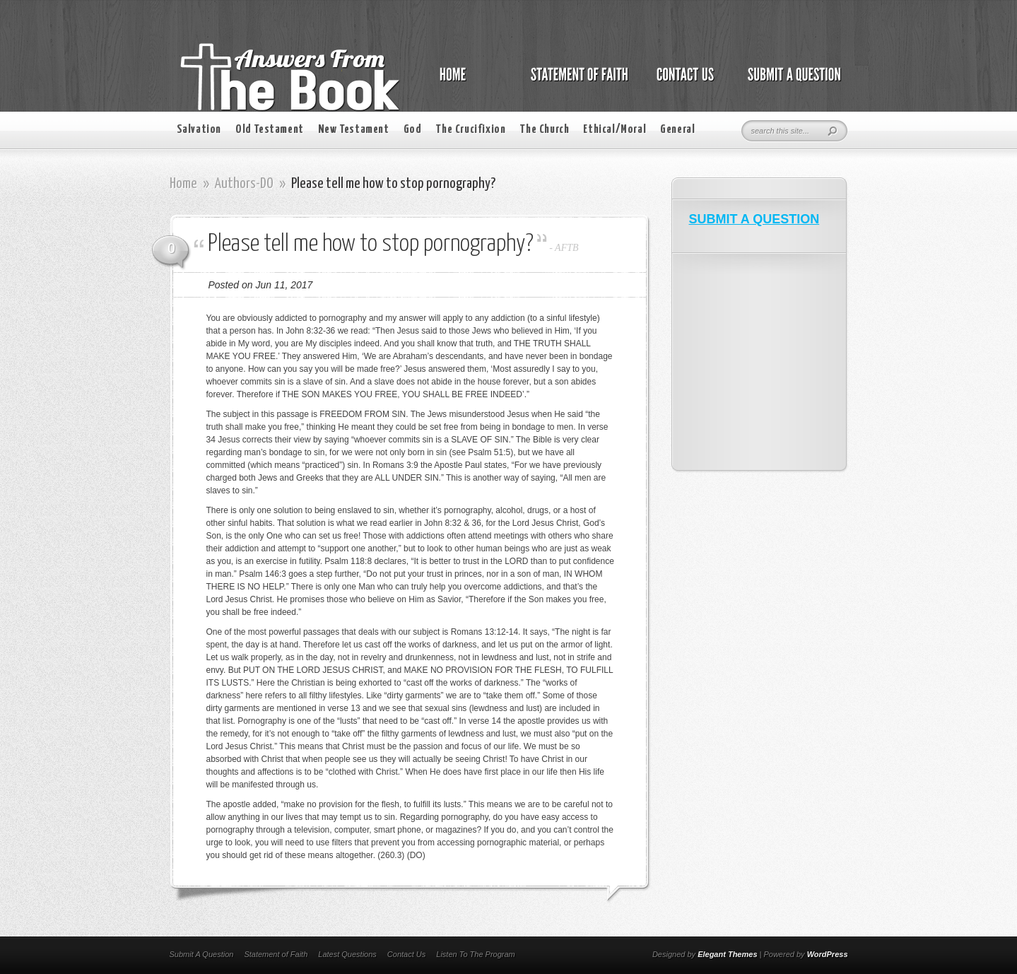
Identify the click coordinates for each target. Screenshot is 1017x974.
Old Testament (269, 130)
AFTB (566, 247)
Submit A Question (202, 954)
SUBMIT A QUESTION (754, 219)
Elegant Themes (727, 954)
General (677, 130)
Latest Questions (347, 954)
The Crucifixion (470, 130)
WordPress (827, 954)
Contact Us (406, 954)
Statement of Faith (275, 954)
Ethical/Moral (614, 130)
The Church (544, 130)
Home (183, 184)
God (413, 130)
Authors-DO (244, 184)
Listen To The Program (475, 954)
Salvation (199, 130)
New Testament (353, 130)
